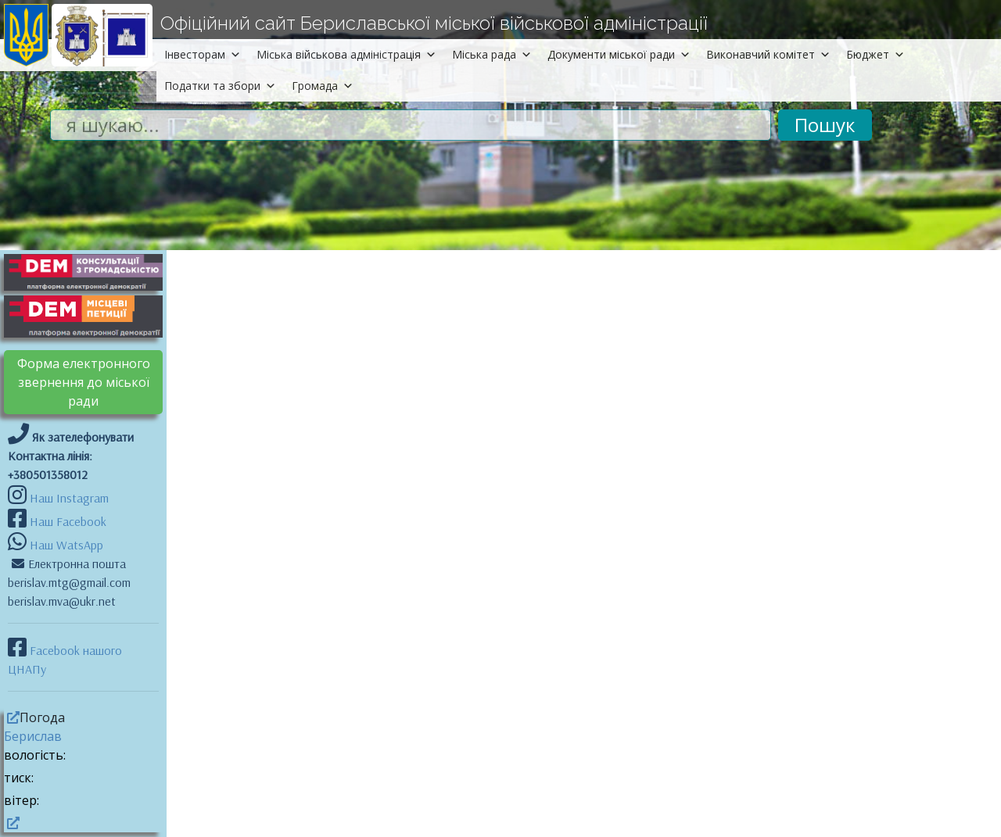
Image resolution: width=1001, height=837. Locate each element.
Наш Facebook (66, 521)
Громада (322, 85)
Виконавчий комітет (768, 54)
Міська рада (492, 54)
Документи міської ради (619, 54)
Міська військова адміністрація (346, 54)
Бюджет (875, 54)
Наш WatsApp (65, 545)
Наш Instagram (69, 498)
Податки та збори (220, 85)
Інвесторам (202, 54)
